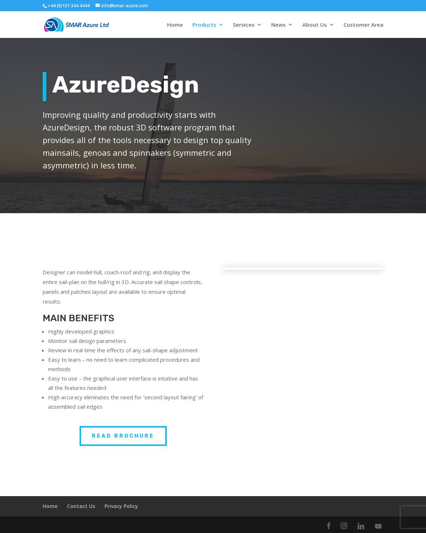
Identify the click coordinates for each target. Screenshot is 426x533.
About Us (314, 25)
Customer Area (363, 25)
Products (204, 25)
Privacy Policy (121, 506)
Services (244, 25)
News (278, 25)
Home (175, 25)
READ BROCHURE (123, 436)
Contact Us (81, 506)
